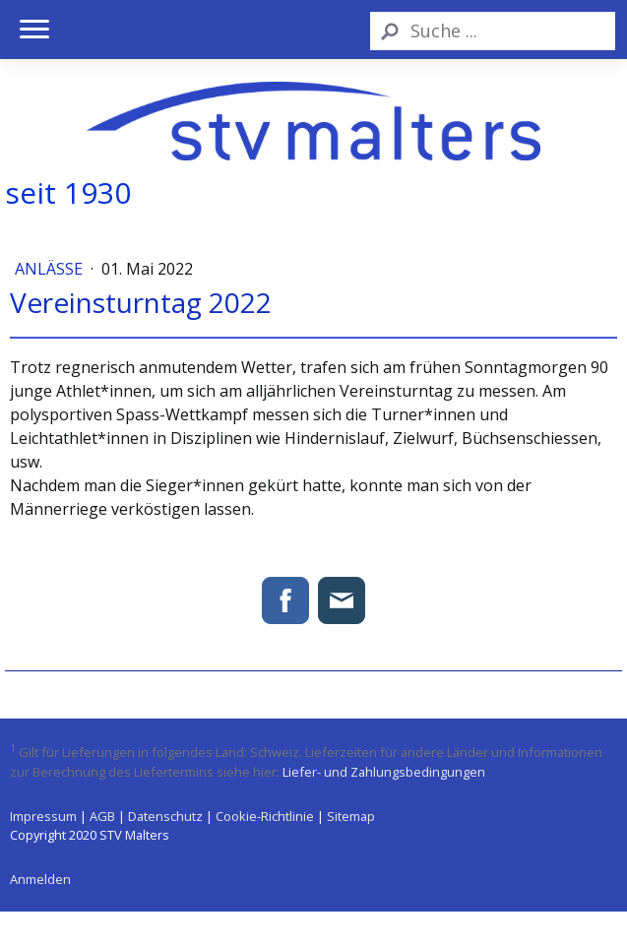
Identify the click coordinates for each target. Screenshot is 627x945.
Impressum (43, 816)
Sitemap (351, 816)
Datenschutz (165, 816)
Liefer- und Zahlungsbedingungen (383, 772)
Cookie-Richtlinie (265, 816)
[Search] (492, 31)
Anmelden (40, 879)
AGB (102, 816)
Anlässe (51, 269)
